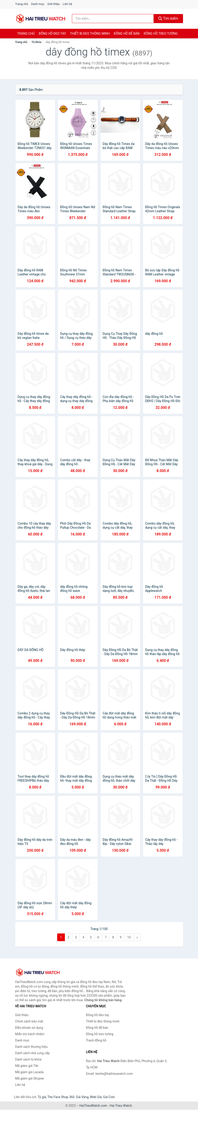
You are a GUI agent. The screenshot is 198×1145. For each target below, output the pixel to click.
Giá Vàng (82, 1097)
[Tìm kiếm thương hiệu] (113, 18)
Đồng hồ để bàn (127, 33)
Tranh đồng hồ (96, 1040)
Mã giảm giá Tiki (26, 1066)
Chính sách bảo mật (29, 1021)
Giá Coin (109, 1097)
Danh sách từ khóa (28, 1059)
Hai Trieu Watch (121, 1105)
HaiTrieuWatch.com (93, 1105)
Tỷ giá (42, 1097)
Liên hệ (67, 4)
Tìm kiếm (168, 18)
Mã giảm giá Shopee (29, 1078)
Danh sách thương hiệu (31, 1047)
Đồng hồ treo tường (161, 33)
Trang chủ (21, 4)
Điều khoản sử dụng (29, 1027)
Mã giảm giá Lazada (29, 1072)
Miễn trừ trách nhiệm (29, 1034)
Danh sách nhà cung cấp (32, 1053)
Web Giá (96, 1097)
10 (129, 937)
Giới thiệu (53, 4)
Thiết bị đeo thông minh (90, 33)
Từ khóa (36, 42)
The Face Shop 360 (60, 1097)
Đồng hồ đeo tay (52, 33)
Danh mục (37, 4)
